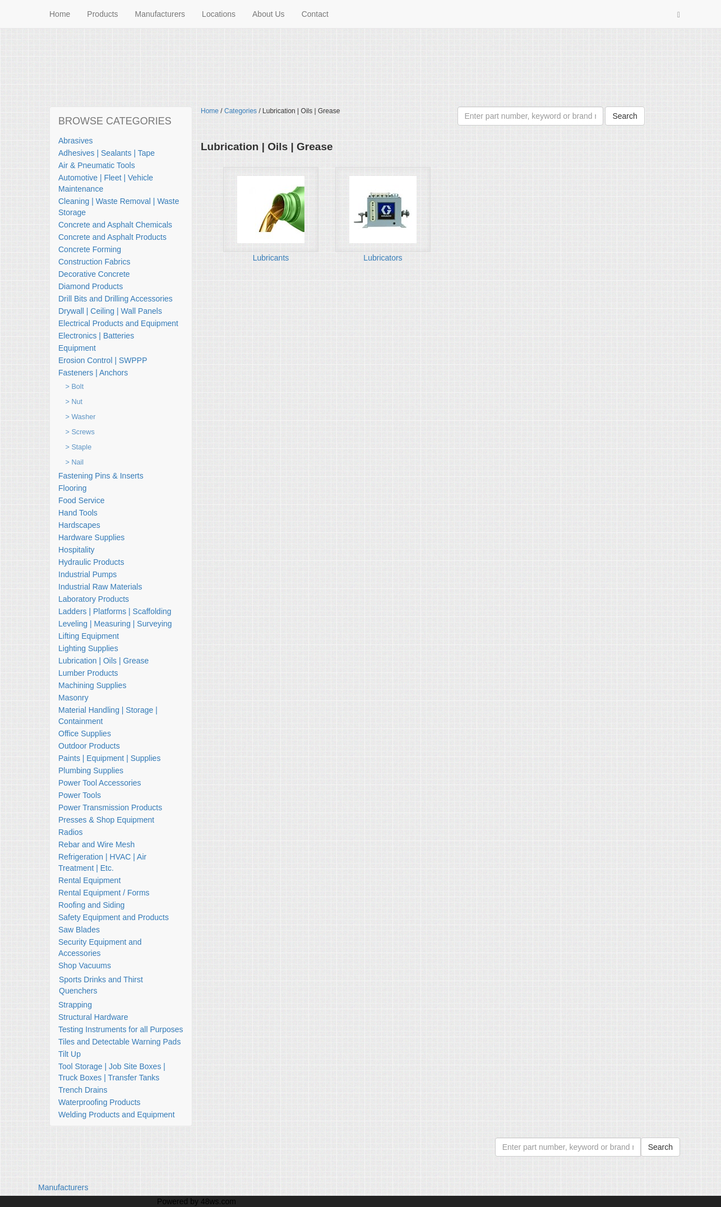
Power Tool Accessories (99, 782)
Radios (70, 832)
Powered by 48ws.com (196, 1201)
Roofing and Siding (91, 904)
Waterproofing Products (99, 1102)
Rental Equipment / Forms (104, 892)
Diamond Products (90, 286)
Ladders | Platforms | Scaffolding (115, 611)
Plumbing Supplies (90, 770)
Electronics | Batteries (96, 335)
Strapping (75, 1004)
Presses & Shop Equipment (106, 819)
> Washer (81, 417)
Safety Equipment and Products (113, 917)
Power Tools (79, 795)
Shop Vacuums (84, 965)
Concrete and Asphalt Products (112, 237)
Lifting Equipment (88, 636)
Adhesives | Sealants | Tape (106, 152)
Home (59, 14)
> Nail (75, 462)
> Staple (79, 447)
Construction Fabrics (94, 261)
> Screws (80, 432)
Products (102, 14)
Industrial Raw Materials (100, 586)
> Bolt (75, 387)
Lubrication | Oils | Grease (103, 660)
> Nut (74, 402)
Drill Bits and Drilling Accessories (115, 298)
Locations (218, 14)
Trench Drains (82, 1089)
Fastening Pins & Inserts (101, 475)
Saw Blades (79, 929)
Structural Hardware (93, 1017)
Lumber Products (88, 673)
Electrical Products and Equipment (118, 323)
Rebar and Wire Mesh (96, 844)
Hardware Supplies (91, 537)
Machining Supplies (92, 685)
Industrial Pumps (87, 574)
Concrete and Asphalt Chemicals (115, 224)
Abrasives (75, 140)
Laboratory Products (93, 599)
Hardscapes (79, 525)
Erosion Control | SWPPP (102, 360)
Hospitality (76, 549)
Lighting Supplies (88, 648)
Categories (240, 111)
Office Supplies (84, 733)
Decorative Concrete (94, 274)
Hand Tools (78, 512)
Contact (315, 14)
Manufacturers (160, 14)
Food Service (81, 500)
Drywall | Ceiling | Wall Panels (110, 311)
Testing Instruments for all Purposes (120, 1029)
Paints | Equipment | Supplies (109, 758)
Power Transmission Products (110, 807)
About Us (268, 14)
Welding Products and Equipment (116, 1114)
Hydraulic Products (91, 562)
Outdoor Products (89, 745)
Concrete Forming (89, 249)
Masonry (73, 697)
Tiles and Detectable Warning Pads (119, 1041)
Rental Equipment (89, 880)
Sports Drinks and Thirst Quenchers (101, 985)
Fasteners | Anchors (93, 372)
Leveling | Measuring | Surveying (115, 623)
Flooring (72, 488)
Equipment (77, 347)
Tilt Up (69, 1054)
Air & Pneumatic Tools (96, 165)
